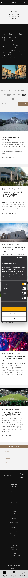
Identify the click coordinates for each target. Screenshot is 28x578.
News (14, 551)
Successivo (7, 458)
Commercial (14, 500)
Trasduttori (14, 502)
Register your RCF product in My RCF (21, 475)
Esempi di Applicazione (14, 522)
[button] (14, 446)
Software (14, 513)
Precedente (7, 455)
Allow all (14, 308)
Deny (14, 318)
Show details (20, 304)
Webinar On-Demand (14, 537)
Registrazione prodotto (14, 533)
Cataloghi (14, 511)
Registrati (11, 14)
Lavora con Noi (14, 549)
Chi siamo (14, 553)
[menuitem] (14, 568)
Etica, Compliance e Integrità (14, 555)
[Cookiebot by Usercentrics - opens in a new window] (16, 258)
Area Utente (14, 531)
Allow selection (14, 313)
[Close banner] (25, 258)
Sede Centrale (14, 545)
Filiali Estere (14, 547)
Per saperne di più (8, 63)
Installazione (14, 498)
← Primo (7, 451)
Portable (14, 495)
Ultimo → (7, 462)
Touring (14, 496)
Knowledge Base (14, 535)
